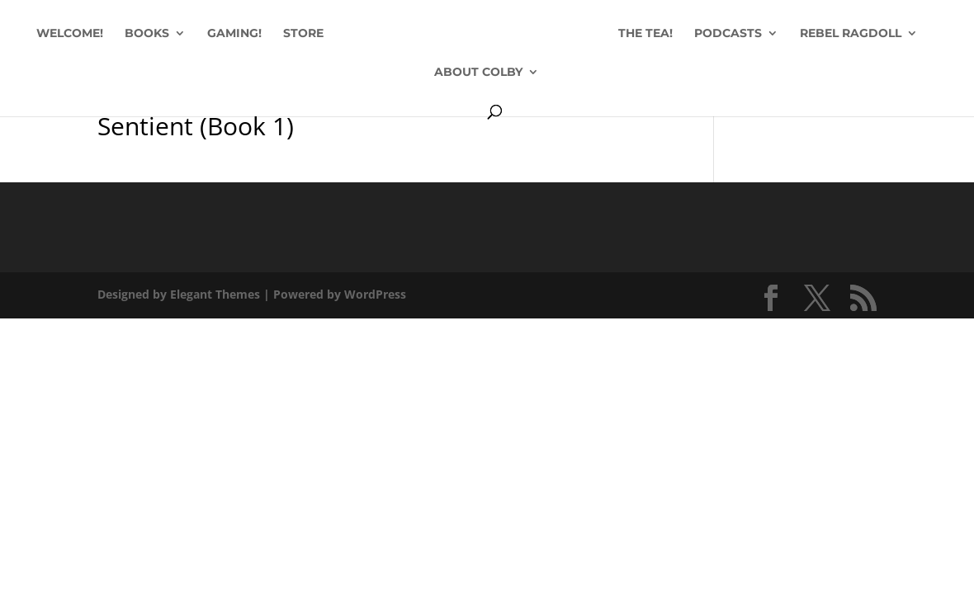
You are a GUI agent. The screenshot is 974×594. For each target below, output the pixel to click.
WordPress (375, 294)
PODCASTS (728, 33)
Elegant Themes (215, 294)
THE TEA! (645, 33)
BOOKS (147, 33)
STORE (303, 33)
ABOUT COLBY (478, 72)
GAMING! (234, 33)
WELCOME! (69, 33)
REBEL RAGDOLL (850, 33)
